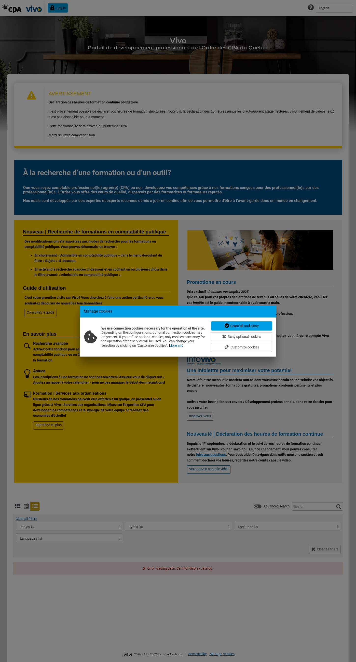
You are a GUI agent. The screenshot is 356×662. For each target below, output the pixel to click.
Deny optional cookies (241, 336)
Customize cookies (241, 347)
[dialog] (178, 331)
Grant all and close (242, 325)
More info (176, 345)
